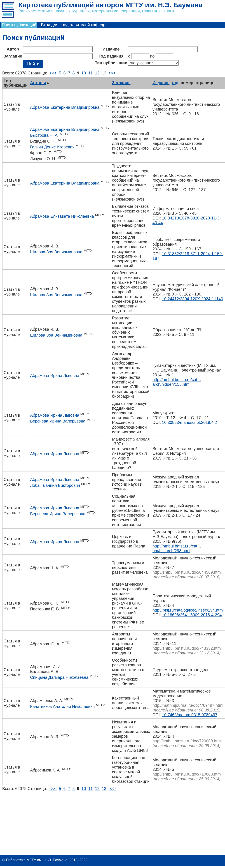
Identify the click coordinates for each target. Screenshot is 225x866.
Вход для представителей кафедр (73, 25)
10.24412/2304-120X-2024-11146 (192, 299)
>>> (112, 73)
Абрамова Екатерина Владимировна (64, 107)
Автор (13, 49)
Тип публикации (111, 62)
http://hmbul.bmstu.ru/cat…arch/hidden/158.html (176, 382)
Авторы (38, 83)
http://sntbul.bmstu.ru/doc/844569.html (187, 572)
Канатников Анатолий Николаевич (62, 706)
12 (97, 73)
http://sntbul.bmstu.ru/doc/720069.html (187, 741)
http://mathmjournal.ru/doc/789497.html (187, 705)
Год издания (111, 56)
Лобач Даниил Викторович (55, 485)
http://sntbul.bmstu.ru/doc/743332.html (187, 648)
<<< (53, 73)
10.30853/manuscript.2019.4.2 (189, 422)
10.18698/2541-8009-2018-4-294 (192, 615)
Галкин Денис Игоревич (52, 147)
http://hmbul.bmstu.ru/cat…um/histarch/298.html (176, 548)
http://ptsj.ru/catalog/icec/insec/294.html (188, 610)
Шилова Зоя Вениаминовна (56, 252)
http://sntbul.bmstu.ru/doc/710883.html (187, 774)
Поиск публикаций (19, 25)
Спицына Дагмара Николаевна (59, 677)
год (175, 83)
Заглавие (13, 56)
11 (90, 73)
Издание (111, 49)
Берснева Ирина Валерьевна (57, 421)
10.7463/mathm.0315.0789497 (189, 715)
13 (104, 73)
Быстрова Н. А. (44, 135)
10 (83, 73)
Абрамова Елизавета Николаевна (62, 216)
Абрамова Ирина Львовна (54, 375)
